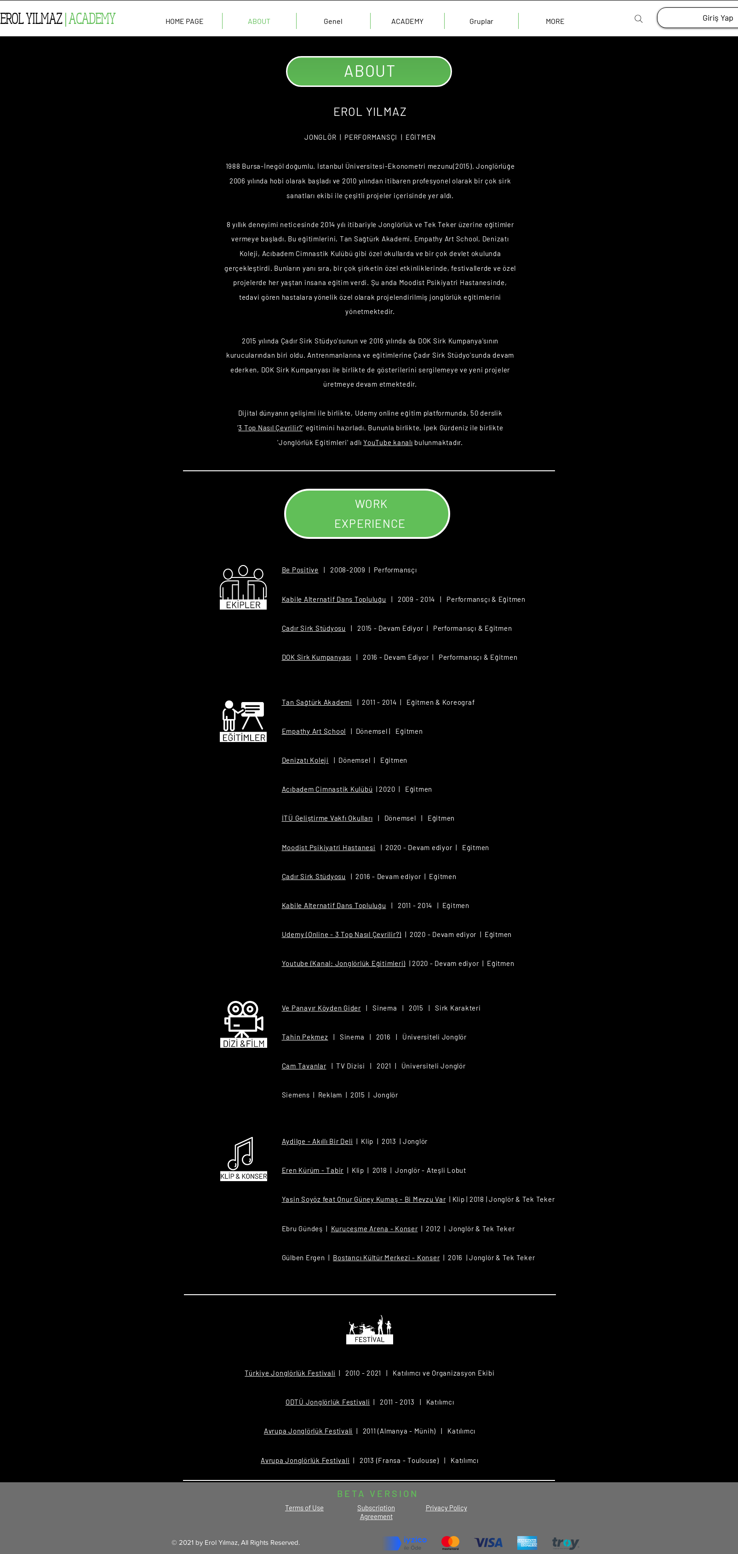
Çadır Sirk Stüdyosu (314, 628)
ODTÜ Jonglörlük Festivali (328, 1402)
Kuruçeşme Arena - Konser (374, 1228)
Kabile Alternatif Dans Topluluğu (334, 599)
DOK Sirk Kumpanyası (316, 657)
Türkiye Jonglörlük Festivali (290, 1373)
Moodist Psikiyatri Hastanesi (329, 847)
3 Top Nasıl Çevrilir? (270, 427)
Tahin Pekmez (305, 1037)
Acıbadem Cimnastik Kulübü (327, 789)
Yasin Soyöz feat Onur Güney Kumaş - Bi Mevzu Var (364, 1199)
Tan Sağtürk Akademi (317, 702)
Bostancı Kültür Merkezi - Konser (386, 1257)
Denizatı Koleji (305, 760)
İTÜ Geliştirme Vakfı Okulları (327, 818)
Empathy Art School (314, 731)
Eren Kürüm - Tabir (313, 1170)
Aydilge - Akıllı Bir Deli (317, 1141)
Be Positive (300, 570)
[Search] (638, 19)
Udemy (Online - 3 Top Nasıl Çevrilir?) (342, 934)
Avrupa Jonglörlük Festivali (308, 1431)
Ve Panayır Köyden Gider (321, 1008)
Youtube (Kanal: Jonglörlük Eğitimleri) (344, 963)
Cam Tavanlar (304, 1066)
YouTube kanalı (388, 442)
